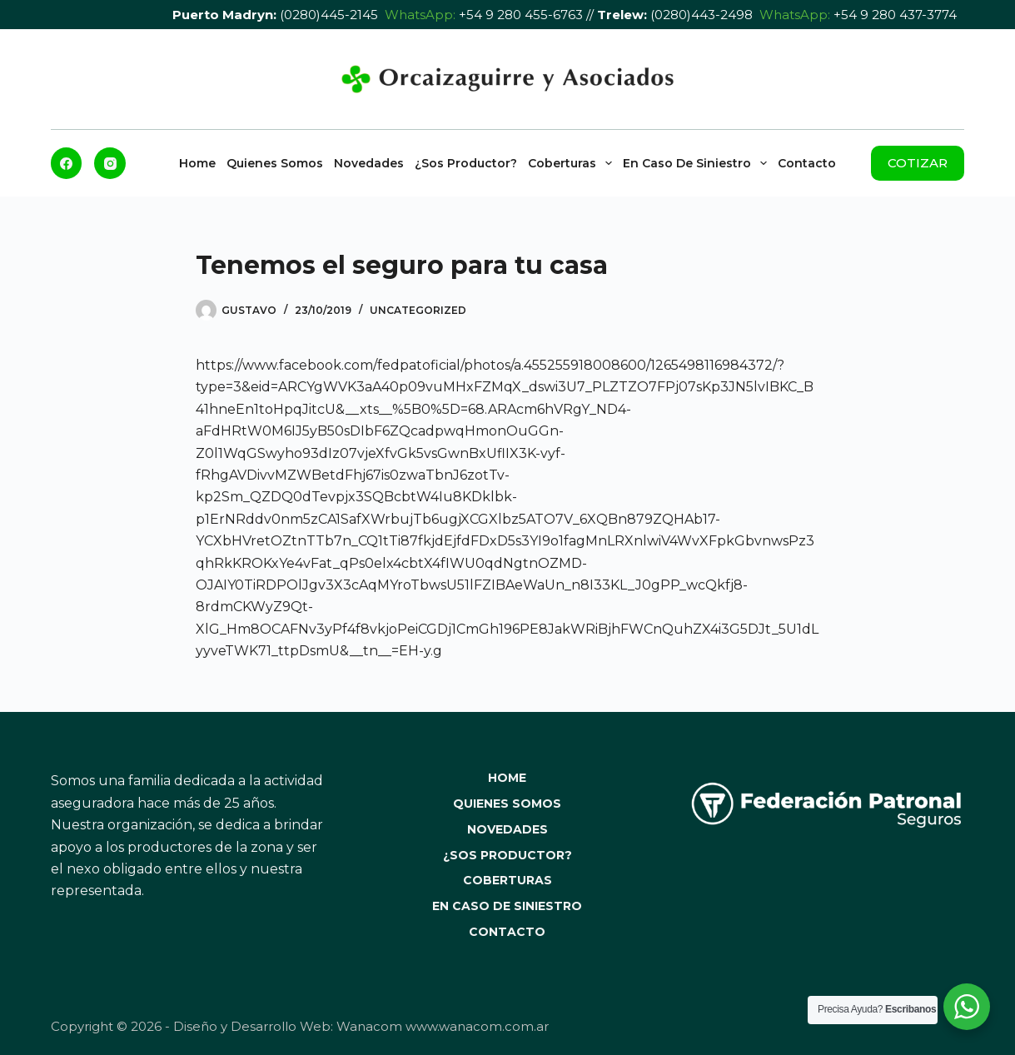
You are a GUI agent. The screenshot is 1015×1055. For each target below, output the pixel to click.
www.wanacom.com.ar (477, 1026)
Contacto (807, 163)
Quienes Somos (274, 163)
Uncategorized (418, 310)
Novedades (369, 163)
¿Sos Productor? (466, 163)
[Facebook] (66, 163)
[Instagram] (110, 163)
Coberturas (572, 163)
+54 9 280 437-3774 (895, 14)
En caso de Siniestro (697, 163)
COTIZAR (918, 163)
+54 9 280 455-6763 (521, 14)
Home (197, 163)
